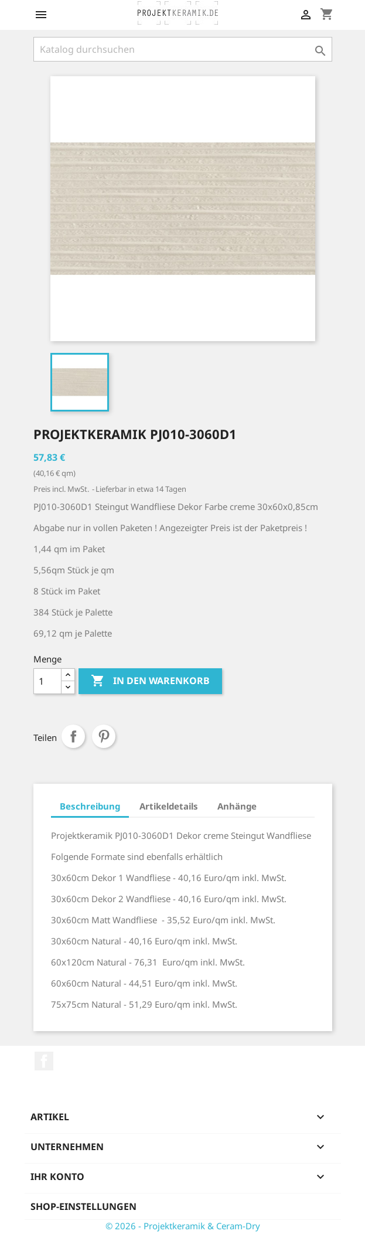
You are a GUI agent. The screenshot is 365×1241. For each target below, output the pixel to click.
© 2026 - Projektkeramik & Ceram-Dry (182, 1226)
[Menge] (47, 681)
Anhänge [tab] (237, 806)
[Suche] (182, 49)
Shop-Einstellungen (83, 1206)
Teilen (73, 736)
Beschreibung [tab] (90, 806)
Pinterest (103, 736)
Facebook (44, 1061)
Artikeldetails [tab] (168, 806)
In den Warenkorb (150, 681)
